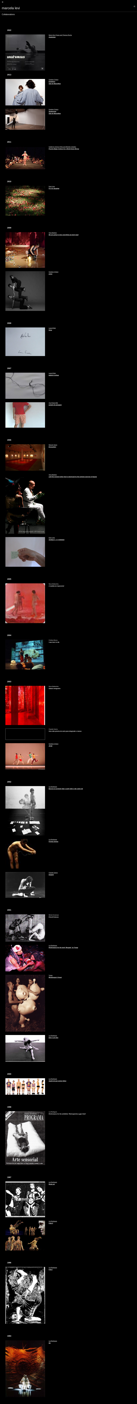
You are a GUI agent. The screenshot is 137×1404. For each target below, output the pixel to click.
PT (134, 6)
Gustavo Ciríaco (55, 81)
